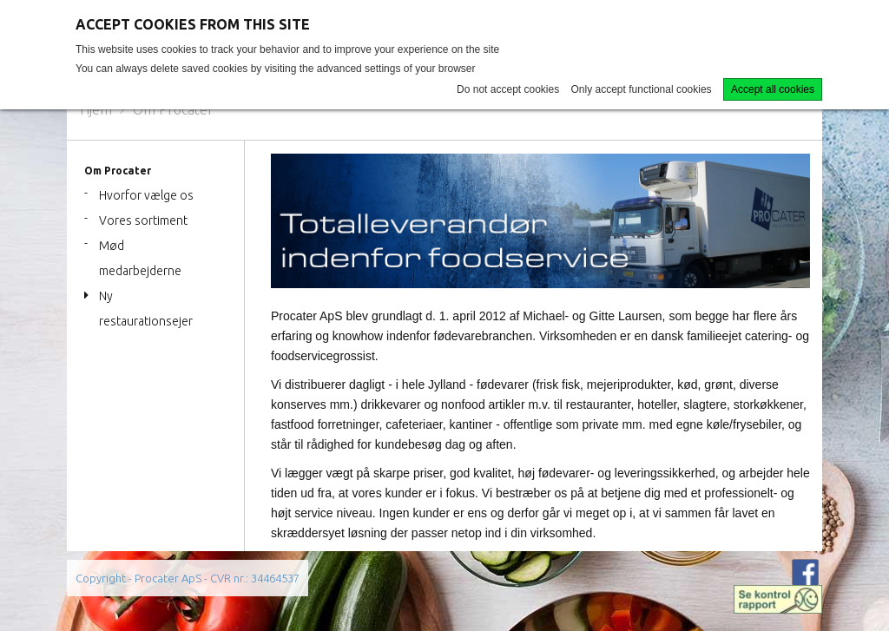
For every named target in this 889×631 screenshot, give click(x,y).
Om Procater (173, 109)
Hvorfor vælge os (146, 195)
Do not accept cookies (508, 89)
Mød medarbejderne (140, 258)
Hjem (96, 109)
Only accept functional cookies (641, 89)
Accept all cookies (772, 89)
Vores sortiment (143, 220)
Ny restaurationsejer (146, 308)
